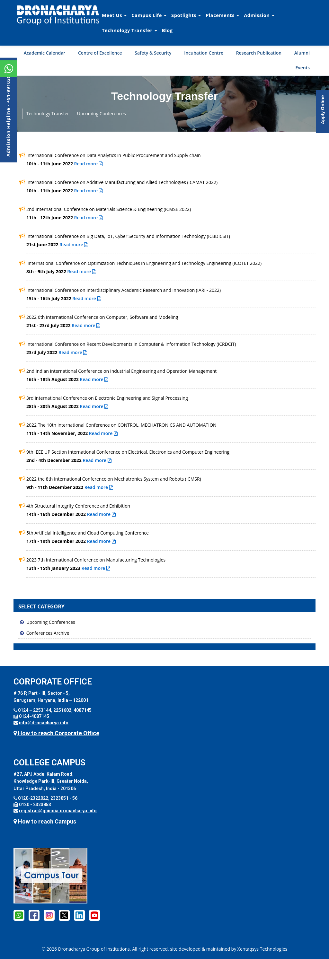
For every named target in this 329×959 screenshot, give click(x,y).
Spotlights (186, 15)
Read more (88, 164)
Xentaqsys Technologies (262, 949)
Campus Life (148, 15)
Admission (259, 15)
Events (302, 68)
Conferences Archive (47, 633)
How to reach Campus (44, 821)
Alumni (302, 53)
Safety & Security (153, 53)
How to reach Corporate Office (56, 733)
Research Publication (259, 53)
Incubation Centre (203, 53)
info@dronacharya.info (43, 722)
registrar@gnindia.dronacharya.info (58, 810)
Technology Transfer (129, 30)
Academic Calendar (45, 53)
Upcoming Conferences (101, 113)
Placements (222, 15)
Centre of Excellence (100, 53)
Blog (167, 30)
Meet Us (114, 15)
